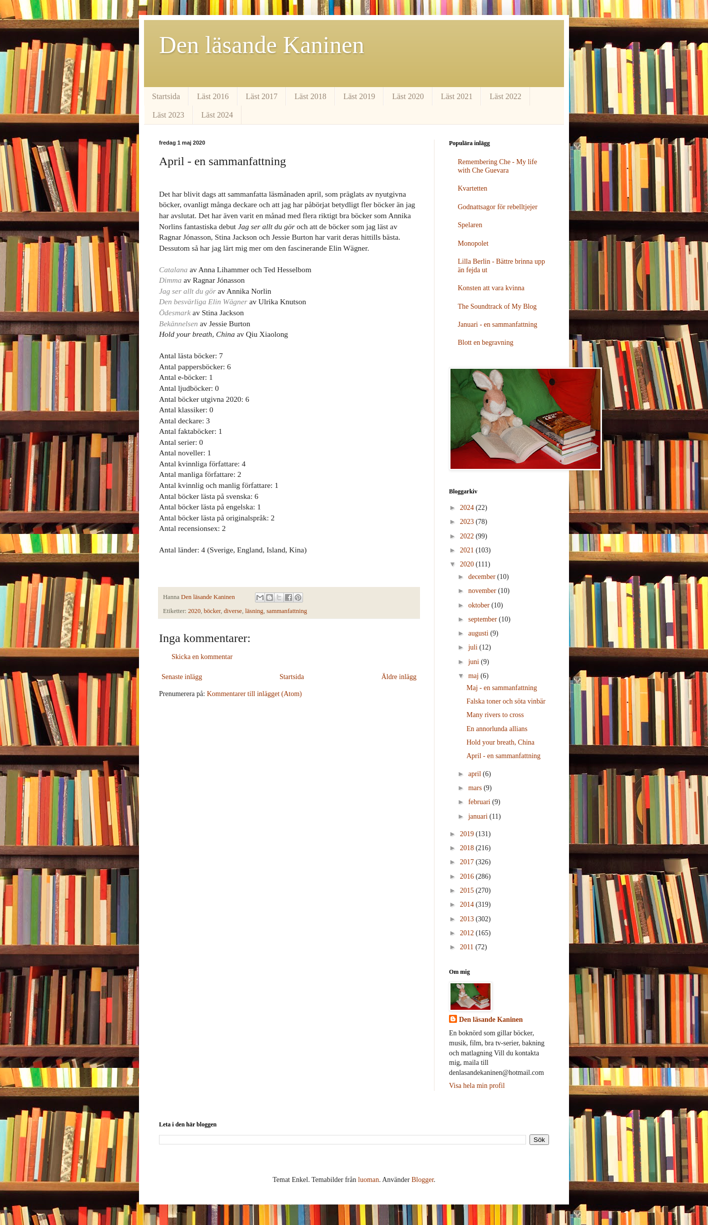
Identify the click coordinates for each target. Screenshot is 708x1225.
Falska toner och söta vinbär (506, 701)
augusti (479, 633)
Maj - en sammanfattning (501, 688)
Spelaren (470, 225)
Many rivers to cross (495, 715)
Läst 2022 (506, 96)
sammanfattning (286, 611)
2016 (468, 876)
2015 (468, 890)
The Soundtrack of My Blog (497, 306)
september (483, 619)
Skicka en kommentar (202, 657)
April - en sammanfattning (503, 756)
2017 (468, 862)
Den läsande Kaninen (261, 45)
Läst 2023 (168, 115)
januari (478, 816)
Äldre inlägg (399, 677)
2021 (468, 550)
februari (480, 802)
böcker (212, 611)
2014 (468, 904)
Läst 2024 (218, 115)
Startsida (166, 96)
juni (474, 662)
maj (474, 676)
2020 (194, 611)
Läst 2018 (310, 96)
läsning (254, 611)
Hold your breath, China (500, 742)
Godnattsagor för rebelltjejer (498, 207)
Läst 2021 (457, 96)
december (482, 576)
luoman (368, 1179)
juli (473, 647)
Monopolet (473, 243)
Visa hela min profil (477, 1085)
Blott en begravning (486, 342)
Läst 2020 (408, 96)
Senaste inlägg (182, 677)
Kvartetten (473, 188)
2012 (468, 933)
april (475, 774)
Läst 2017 (262, 96)
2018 (468, 848)
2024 (468, 507)
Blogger (423, 1179)
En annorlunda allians (497, 729)
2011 (468, 947)
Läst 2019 (360, 96)
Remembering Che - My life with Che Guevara (498, 166)
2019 (468, 834)
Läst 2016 (213, 96)
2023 (468, 521)
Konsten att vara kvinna (491, 288)
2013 (468, 919)
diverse (233, 611)
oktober (479, 605)
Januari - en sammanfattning (498, 324)
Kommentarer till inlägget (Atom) (254, 694)
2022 (468, 536)
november (483, 590)
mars (476, 788)
